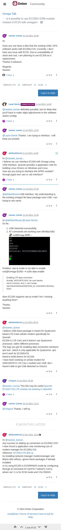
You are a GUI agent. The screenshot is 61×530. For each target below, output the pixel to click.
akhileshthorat (15, 153)
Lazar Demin (14, 104)
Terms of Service (28, 514)
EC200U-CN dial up (23, 453)
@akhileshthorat (10, 194)
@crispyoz (7, 409)
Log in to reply (48, 93)
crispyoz (12, 381)
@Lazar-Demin (10, 135)
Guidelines (12, 514)
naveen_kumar (15, 36)
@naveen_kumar (11, 109)
